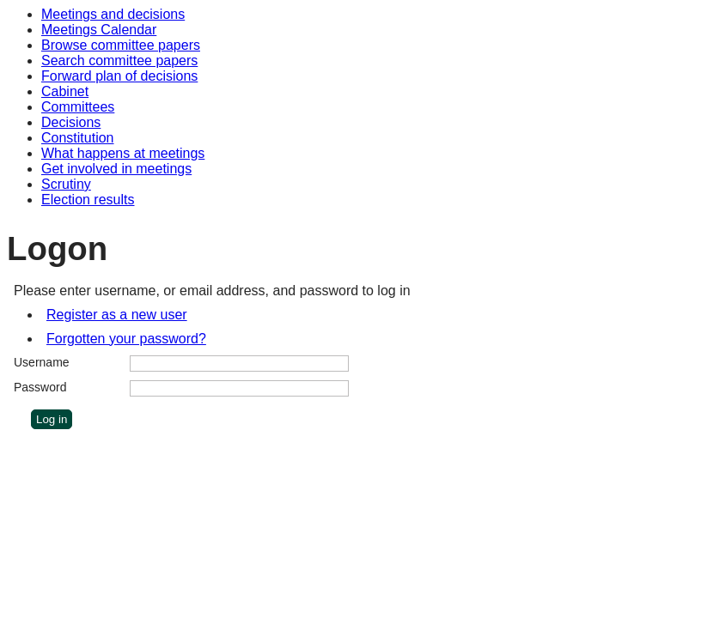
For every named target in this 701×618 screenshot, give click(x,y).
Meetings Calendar (98, 29)
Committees (77, 107)
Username (42, 362)
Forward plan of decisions (119, 76)
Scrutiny (66, 184)
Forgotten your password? (126, 338)
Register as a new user (116, 314)
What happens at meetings (122, 153)
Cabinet (64, 91)
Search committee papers (119, 60)
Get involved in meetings (116, 168)
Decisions (71, 122)
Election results (88, 199)
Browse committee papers (120, 45)
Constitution (77, 137)
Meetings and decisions (113, 14)
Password (40, 387)
